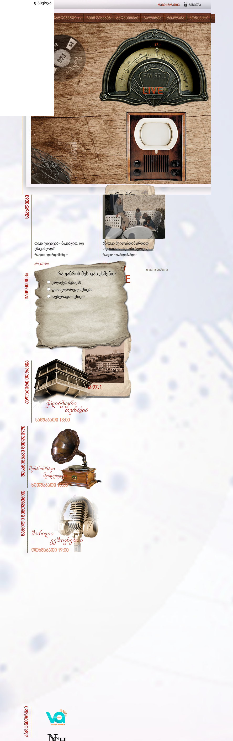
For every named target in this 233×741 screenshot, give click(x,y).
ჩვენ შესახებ (99, 18)
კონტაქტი (198, 18)
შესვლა (194, 5)
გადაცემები (127, 18)
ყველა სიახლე (157, 269)
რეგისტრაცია (168, 5)
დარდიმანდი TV (66, 18)
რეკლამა (175, 18)
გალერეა (152, 18)
